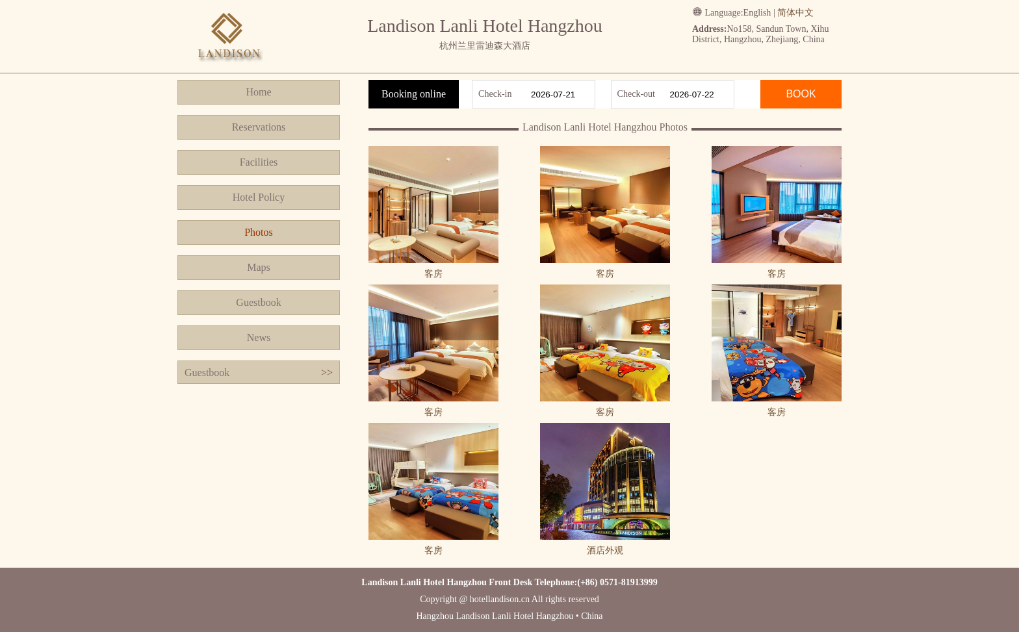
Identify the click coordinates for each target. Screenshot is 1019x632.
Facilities (259, 162)
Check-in (494, 94)
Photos (258, 232)
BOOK (801, 93)
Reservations (259, 127)
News (258, 337)
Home (258, 91)
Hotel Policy (259, 197)
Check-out (636, 94)
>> (327, 372)
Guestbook (258, 302)
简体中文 (795, 13)
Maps (258, 267)
